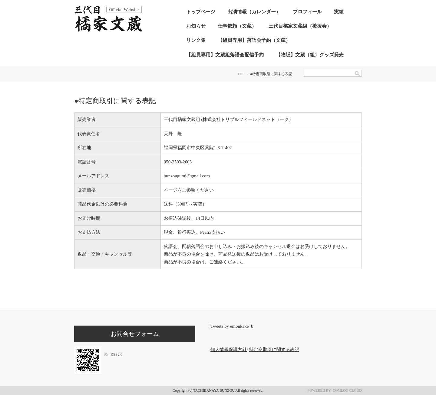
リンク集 (196, 40)
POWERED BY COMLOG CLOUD (334, 390)
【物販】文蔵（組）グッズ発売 (310, 54)
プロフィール (307, 11)
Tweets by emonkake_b (231, 326)
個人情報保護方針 (228, 349)
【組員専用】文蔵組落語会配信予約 (225, 54)
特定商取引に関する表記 (274, 349)
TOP (241, 74)
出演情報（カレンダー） (254, 11)
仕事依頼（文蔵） (237, 25)
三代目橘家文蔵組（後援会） (300, 25)
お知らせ (196, 25)
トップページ (200, 11)
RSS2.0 (116, 354)
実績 (339, 11)
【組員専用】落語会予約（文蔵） (254, 40)
